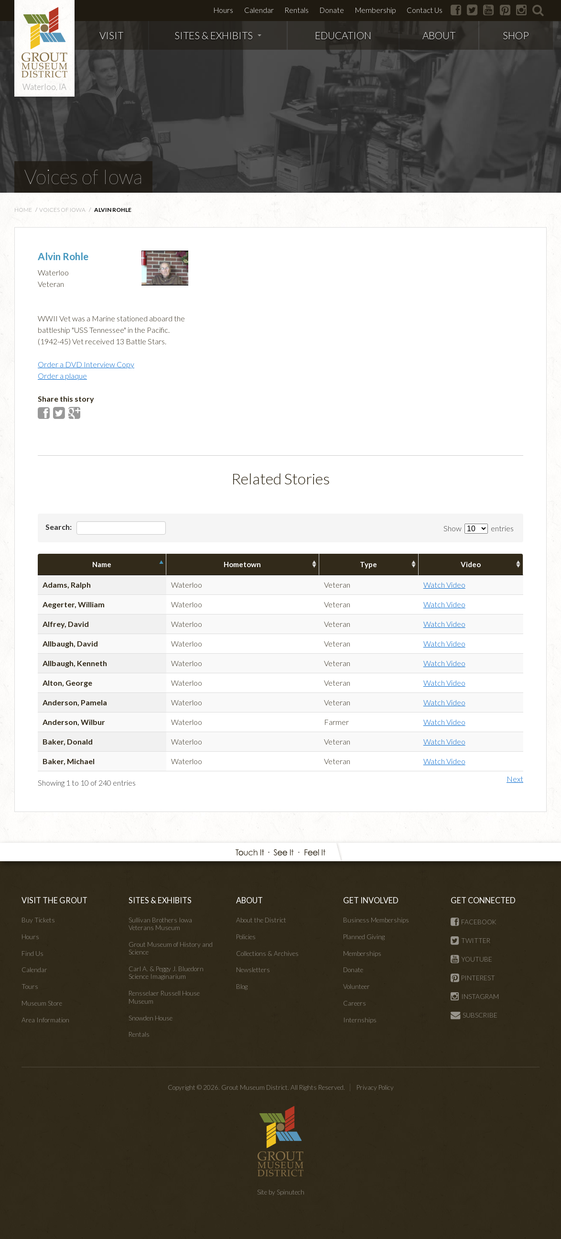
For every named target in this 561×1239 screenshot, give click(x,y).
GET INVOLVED (371, 900)
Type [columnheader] (368, 564)
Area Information (45, 1020)
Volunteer (356, 986)
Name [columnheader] (101, 564)
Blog (242, 986)
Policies (246, 937)
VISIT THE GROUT (54, 900)
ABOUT (438, 35)
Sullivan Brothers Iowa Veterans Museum (160, 924)
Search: (105, 528)
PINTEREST (473, 978)
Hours (223, 10)
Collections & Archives (267, 953)
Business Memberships (376, 920)
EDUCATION (343, 35)
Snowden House (151, 1018)
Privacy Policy (375, 1087)
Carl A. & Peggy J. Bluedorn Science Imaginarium (166, 972)
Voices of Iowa (83, 176)
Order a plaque (62, 375)
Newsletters (253, 970)
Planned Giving (364, 937)
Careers (354, 1003)
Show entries (478, 528)
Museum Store (42, 1003)
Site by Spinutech (280, 1192)
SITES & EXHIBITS (217, 35)
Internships (360, 1020)
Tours (30, 986)
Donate (332, 10)
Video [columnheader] (471, 564)
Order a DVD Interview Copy (86, 364)
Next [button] (515, 778)
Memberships (362, 953)
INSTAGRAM (475, 996)
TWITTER (470, 940)
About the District (261, 920)
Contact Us (424, 10)
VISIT (111, 35)
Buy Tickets (38, 920)
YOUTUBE (471, 959)
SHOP (516, 35)
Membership (375, 10)
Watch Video (444, 584)
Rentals (296, 10)
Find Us (32, 953)
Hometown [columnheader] (242, 564)
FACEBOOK (473, 922)
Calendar (259, 10)
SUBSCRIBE (474, 1015)
